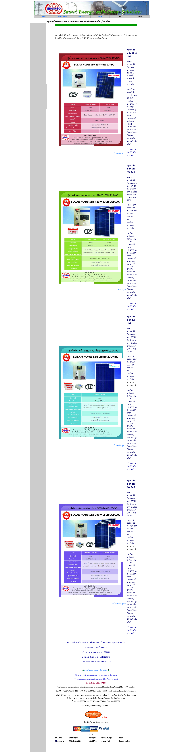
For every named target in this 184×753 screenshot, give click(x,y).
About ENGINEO (62, 16)
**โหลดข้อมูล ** (119, 153)
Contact (100, 16)
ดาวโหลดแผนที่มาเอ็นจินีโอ (95, 671)
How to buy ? (81, 16)
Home (44, 16)
